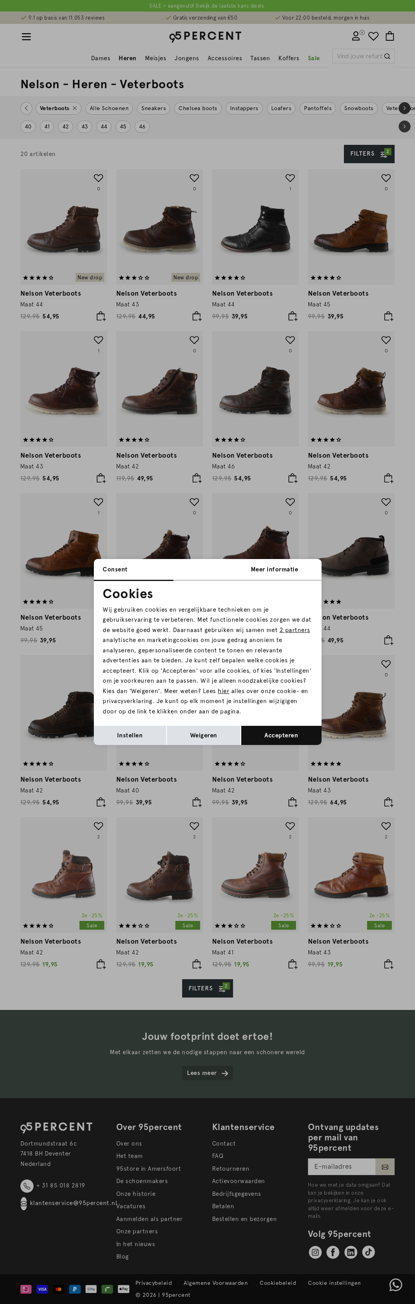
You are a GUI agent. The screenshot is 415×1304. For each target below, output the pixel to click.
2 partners (295, 630)
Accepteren (281, 735)
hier (223, 691)
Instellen (130, 735)
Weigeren (203, 735)
